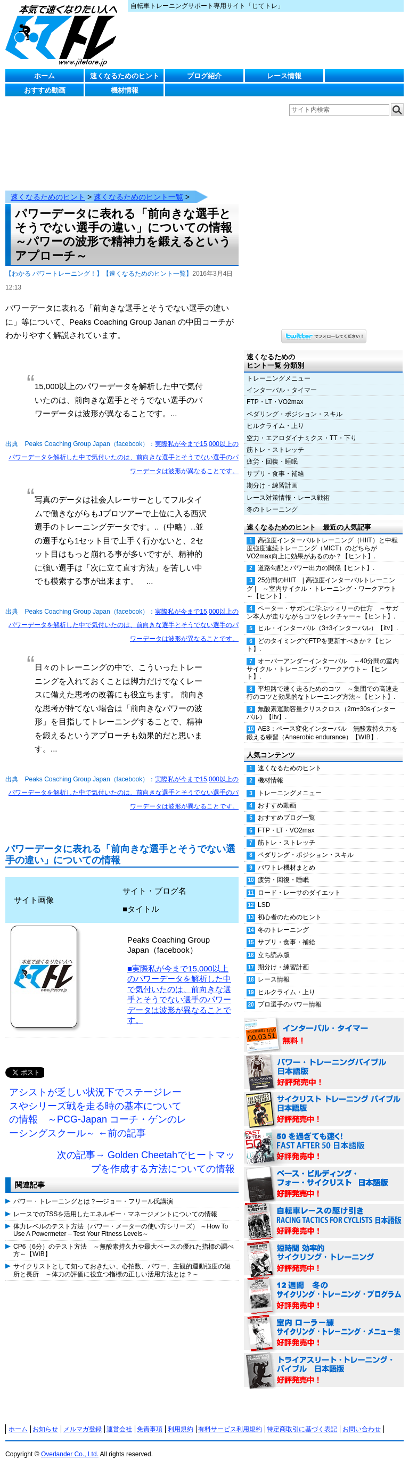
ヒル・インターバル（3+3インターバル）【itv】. (328, 617)
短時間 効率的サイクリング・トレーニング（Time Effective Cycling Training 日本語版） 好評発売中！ (324, 1248)
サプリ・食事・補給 (275, 463)
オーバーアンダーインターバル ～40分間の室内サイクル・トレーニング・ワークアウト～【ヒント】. (323, 658)
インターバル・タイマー (282, 379)
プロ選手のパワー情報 (290, 993)
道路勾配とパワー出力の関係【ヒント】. (316, 557)
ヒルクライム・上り (275, 415)
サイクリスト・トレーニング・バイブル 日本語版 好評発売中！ (324, 1099)
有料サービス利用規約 (230, 1418)
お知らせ (45, 1418)
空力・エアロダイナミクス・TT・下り (302, 427)
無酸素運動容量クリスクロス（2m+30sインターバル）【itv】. (321, 702)
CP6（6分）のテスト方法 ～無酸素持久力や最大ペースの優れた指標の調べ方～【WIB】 (123, 1239)
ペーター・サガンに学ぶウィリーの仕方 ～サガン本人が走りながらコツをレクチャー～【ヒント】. (322, 601)
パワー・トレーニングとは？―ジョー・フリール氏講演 (93, 1190)
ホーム (44, 76)
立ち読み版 (274, 944)
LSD (264, 894)
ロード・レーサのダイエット (299, 882)
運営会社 (119, 1418)
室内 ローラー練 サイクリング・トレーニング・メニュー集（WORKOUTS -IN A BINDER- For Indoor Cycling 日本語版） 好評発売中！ (324, 1322)
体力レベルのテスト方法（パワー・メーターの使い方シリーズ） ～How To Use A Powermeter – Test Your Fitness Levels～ (120, 1219)
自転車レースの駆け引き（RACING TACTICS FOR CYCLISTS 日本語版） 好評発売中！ (324, 1211)
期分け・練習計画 (272, 475)
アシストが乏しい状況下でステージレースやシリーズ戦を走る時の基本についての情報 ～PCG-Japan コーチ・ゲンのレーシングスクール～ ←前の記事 (97, 1102)
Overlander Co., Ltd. (70, 1443)
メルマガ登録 (82, 1418)
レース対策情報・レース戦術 (288, 487)
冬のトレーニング (272, 498)
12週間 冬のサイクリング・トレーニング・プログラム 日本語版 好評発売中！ (324, 1285)
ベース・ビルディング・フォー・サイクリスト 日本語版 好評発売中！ (324, 1173)
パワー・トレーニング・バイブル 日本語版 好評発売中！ (324, 1061)
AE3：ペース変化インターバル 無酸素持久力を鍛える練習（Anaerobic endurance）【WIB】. (322, 722)
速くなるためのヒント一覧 (138, 186)
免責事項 (149, 1418)
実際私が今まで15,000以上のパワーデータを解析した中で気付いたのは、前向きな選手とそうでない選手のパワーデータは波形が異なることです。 (124, 447)
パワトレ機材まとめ (286, 857)
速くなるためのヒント (124, 76)
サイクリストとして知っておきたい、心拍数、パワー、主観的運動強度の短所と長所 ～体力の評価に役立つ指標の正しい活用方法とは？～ (122, 1259)
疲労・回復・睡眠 (272, 451)
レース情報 (284, 76)
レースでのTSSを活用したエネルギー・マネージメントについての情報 (115, 1203)
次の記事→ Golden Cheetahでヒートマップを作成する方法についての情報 (146, 1151)
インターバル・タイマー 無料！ (324, 1024)
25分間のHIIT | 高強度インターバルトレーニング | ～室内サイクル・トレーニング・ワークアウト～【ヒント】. (322, 577)
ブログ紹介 (204, 76)
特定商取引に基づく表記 (302, 1418)
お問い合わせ (361, 1418)
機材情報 (124, 90)
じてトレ (63, 34)
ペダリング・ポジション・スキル (294, 403)
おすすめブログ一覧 (286, 807)
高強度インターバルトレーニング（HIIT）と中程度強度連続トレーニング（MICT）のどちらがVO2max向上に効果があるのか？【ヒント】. (322, 537)
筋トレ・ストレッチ (275, 439)
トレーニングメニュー (278, 368)
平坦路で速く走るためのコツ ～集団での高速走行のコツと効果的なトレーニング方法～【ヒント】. (322, 682)
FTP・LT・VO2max (275, 391)
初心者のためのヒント (290, 906)
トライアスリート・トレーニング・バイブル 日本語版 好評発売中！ (324, 1360)
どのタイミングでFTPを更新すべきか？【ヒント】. (319, 634)
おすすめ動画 (45, 90)
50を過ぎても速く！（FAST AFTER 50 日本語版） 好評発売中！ (324, 1136)
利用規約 (180, 1418)
